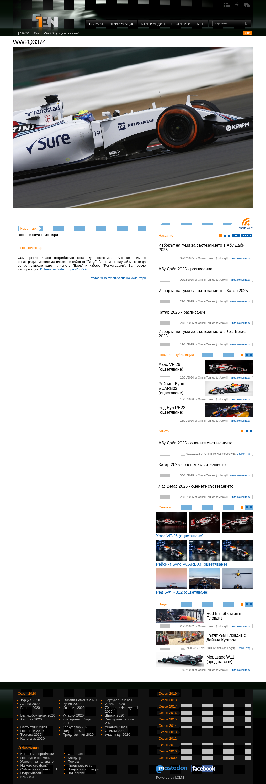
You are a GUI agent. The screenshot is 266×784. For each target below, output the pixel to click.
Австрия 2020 (31, 719)
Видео (164, 604)
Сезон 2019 (168, 693)
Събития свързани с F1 (38, 769)
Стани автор (77, 754)
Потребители (30, 773)
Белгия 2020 (30, 708)
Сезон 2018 (168, 700)
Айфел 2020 (30, 704)
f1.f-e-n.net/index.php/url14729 (63, 269)
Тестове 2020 (31, 735)
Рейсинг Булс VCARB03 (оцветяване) (171, 388)
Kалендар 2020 (32, 738)
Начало (96, 24)
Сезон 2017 (168, 706)
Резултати (180, 24)
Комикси (27, 777)
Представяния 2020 (78, 735)
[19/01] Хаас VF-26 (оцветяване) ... (53, 33)
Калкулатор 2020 (76, 727)
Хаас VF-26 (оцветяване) (171, 366)
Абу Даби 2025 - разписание (185, 269)
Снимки (165, 507)
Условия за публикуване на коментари (118, 278)
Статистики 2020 (33, 727)
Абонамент (246, 227)
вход (247, 33)
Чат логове (76, 773)
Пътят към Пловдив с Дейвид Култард (226, 637)
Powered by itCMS (170, 777)
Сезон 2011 (168, 745)
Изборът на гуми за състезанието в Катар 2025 (203, 290)
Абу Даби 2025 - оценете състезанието (196, 443)
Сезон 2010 (168, 751)
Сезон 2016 (168, 713)
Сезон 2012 (168, 738)
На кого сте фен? (34, 765)
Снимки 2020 (115, 731)
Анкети (164, 431)
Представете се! (81, 765)
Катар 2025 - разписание (182, 312)
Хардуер (74, 758)
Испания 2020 (74, 708)
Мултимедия (153, 24)
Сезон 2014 (168, 726)
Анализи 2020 (116, 727)
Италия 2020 (115, 704)
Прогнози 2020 (32, 731)
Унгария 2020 (73, 715)
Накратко (166, 235)
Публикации (184, 355)
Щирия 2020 (114, 715)
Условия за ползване (37, 761)
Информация (121, 24)
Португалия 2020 (118, 700)
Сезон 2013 (168, 732)
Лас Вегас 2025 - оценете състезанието (196, 486)
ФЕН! (201, 24)
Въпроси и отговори (83, 769)
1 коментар (243, 453)
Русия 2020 (72, 704)
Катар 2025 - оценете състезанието (192, 464)
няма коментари (240, 258)
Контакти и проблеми (37, 754)
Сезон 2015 (168, 719)
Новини (165, 355)
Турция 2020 (30, 700)
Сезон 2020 (27, 693)
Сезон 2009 (168, 758)
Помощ (73, 761)
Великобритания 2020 (37, 715)
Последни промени (35, 758)
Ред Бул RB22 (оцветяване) (172, 409)
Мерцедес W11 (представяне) (221, 659)
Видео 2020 (72, 731)
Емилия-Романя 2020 (80, 700)
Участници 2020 (117, 735)
